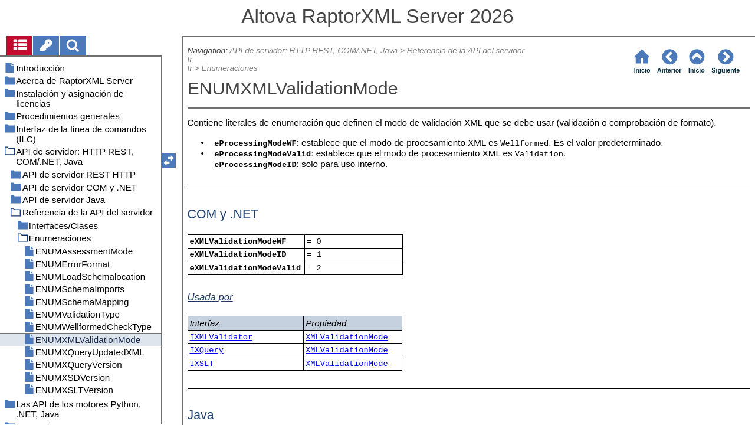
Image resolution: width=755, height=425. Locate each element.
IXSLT (201, 363)
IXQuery (206, 350)
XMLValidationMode (347, 337)
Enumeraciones (230, 68)
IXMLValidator (220, 337)
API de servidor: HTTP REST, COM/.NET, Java (313, 50)
